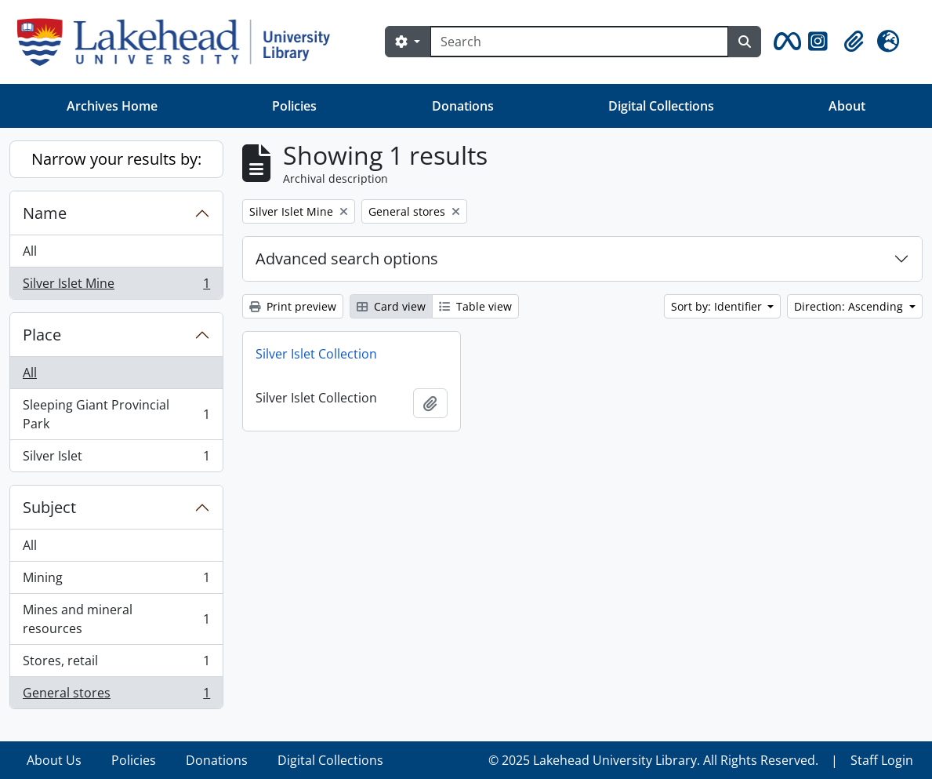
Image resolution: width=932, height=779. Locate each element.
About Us (54, 760)
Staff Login (881, 760)
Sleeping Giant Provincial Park (116, 414)
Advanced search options (347, 258)
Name (45, 213)
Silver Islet (116, 458)
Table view (475, 306)
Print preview (292, 306)
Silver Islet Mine (116, 286)
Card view (391, 306)
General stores (116, 695)
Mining (116, 581)
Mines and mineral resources (116, 619)
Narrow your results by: (116, 158)
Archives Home (112, 106)
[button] (784, 41)
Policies (294, 106)
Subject (49, 507)
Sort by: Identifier (718, 306)
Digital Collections (661, 106)
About (847, 106)
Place (42, 334)
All (30, 251)
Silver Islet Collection (316, 353)
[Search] (579, 41)
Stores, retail (116, 664)
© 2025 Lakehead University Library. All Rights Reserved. (653, 760)
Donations (463, 106)
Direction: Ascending (850, 306)
